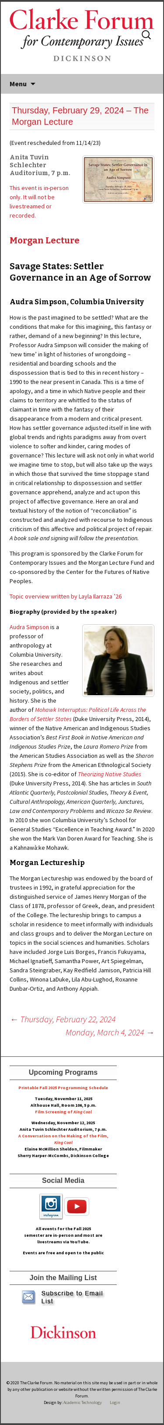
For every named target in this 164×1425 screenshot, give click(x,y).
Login (115, 1402)
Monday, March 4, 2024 (110, 1032)
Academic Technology (82, 1402)
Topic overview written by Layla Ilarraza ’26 (66, 596)
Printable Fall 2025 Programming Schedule (63, 1088)
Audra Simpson (29, 627)
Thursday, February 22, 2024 (62, 1018)
